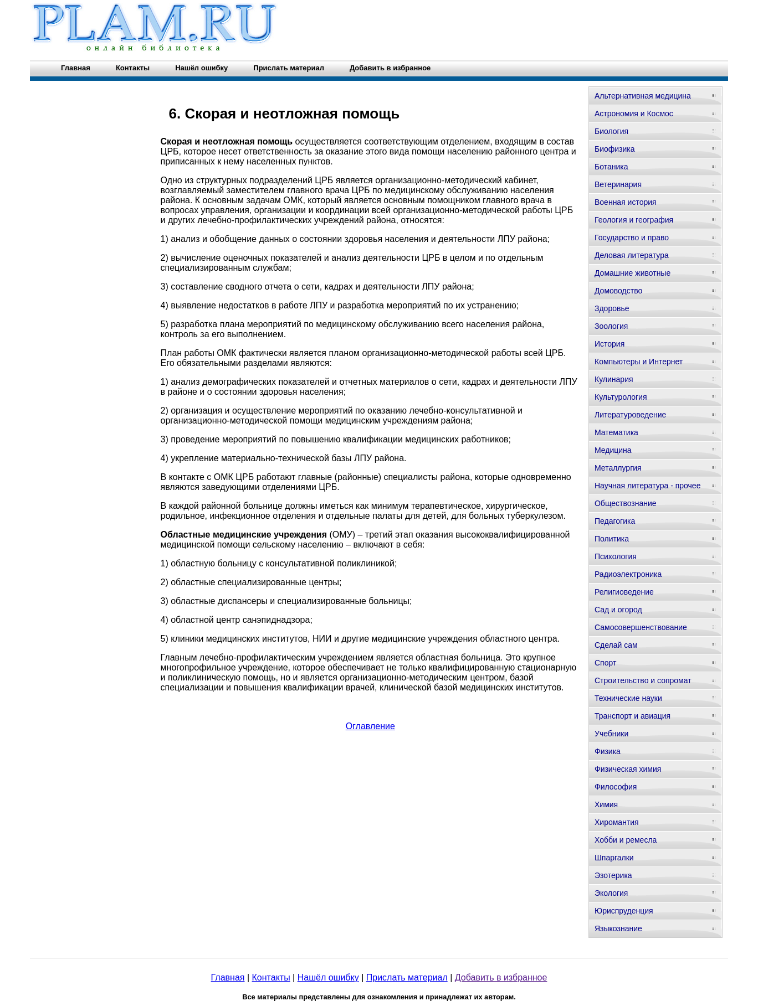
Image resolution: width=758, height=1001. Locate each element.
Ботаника (611, 166)
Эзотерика (613, 875)
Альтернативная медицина (643, 95)
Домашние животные (632, 273)
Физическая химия (628, 769)
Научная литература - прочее (647, 485)
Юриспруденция (624, 910)
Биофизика (615, 149)
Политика (612, 538)
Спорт (605, 662)
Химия (606, 804)
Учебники (611, 733)
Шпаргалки (614, 857)
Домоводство (618, 290)
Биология (611, 131)
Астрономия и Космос (634, 113)
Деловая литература (632, 255)
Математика (616, 432)
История (609, 343)
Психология (616, 556)
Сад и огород (618, 609)
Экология (611, 893)
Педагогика (615, 521)
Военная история (626, 202)
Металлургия (618, 467)
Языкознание (618, 928)
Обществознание (626, 503)
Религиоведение (624, 591)
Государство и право (632, 237)
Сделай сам (616, 645)
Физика (608, 751)
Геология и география (634, 219)
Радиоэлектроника (628, 574)
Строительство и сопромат (643, 680)
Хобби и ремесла (626, 839)
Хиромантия (617, 822)
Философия (616, 786)
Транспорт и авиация (632, 715)
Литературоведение (630, 414)
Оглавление (370, 726)
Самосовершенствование (641, 627)
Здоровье (612, 308)
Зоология (611, 326)
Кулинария (614, 379)
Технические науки (628, 698)
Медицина (613, 450)
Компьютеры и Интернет (639, 361)
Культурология (621, 397)
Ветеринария (618, 184)
